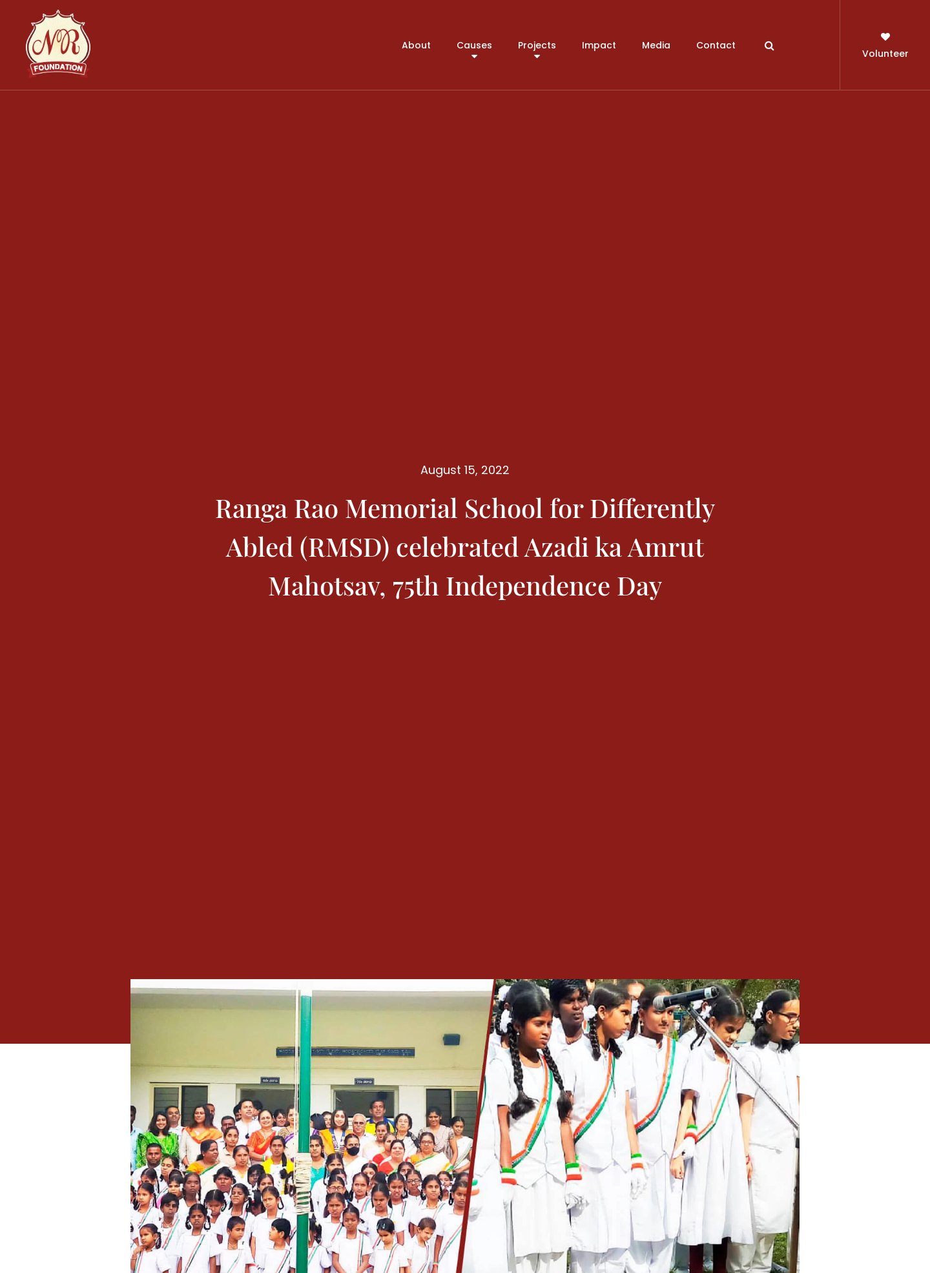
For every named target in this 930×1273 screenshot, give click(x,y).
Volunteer (885, 44)
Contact (716, 45)
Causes (474, 45)
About (416, 45)
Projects (537, 45)
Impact (599, 45)
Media (656, 45)
